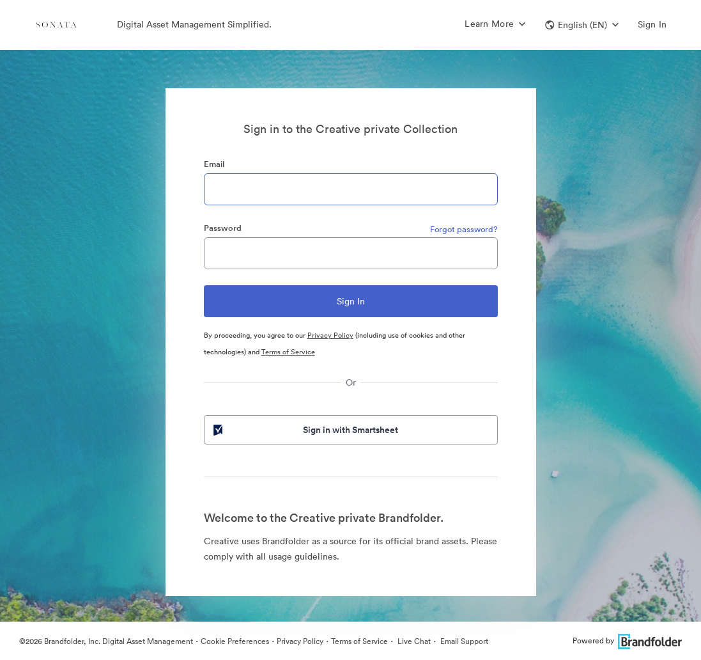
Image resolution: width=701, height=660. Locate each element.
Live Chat (413, 641)
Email (214, 164)
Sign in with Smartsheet (305, 429)
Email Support (463, 641)
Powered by (627, 640)
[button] (581, 25)
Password (223, 228)
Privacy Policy (330, 335)
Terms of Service (288, 352)
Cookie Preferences (235, 641)
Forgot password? (464, 229)
